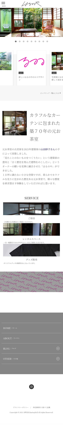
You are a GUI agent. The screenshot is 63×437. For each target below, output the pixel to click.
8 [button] (43, 41)
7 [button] (39, 41)
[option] (31, 22)
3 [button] (23, 41)
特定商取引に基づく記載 (41, 407)
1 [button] (16, 41)
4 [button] (27, 41)
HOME (10, 328)
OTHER (11, 358)
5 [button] (31, 41)
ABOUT (11, 338)
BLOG (10, 348)
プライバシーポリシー (20, 407)
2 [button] (20, 41)
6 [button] (35, 41)
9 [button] (47, 41)
